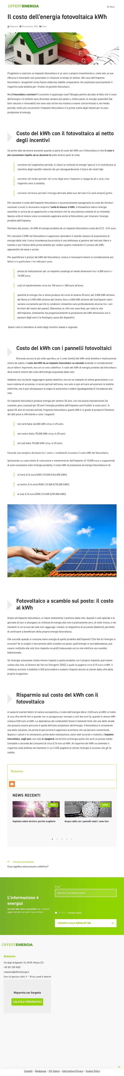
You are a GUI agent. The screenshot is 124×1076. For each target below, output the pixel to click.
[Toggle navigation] (111, 6)
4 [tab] (66, 839)
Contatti (28, 1071)
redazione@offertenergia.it (16, 972)
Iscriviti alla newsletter (86, 923)
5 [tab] (71, 839)
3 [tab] (62, 839)
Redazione (13, 26)
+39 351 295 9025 (12, 967)
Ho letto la (70, 912)
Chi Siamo (54, 1071)
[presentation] (77, 904)
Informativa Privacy (72, 1071)
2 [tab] (57, 839)
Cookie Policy (93, 1071)
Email (58, 886)
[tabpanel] (36, 812)
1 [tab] (52, 839)
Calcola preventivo (27, 1002)
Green (44, 26)
